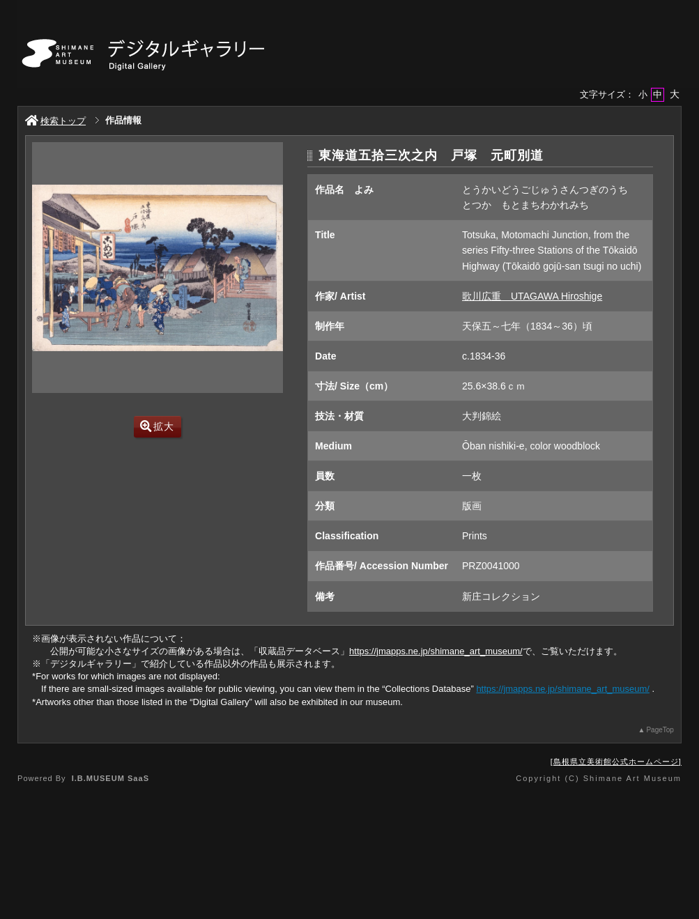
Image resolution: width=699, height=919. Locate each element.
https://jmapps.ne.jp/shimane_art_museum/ (436, 651)
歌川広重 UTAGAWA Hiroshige (532, 296)
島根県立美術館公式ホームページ (616, 761)
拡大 (157, 427)
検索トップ (55, 121)
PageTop (659, 730)
